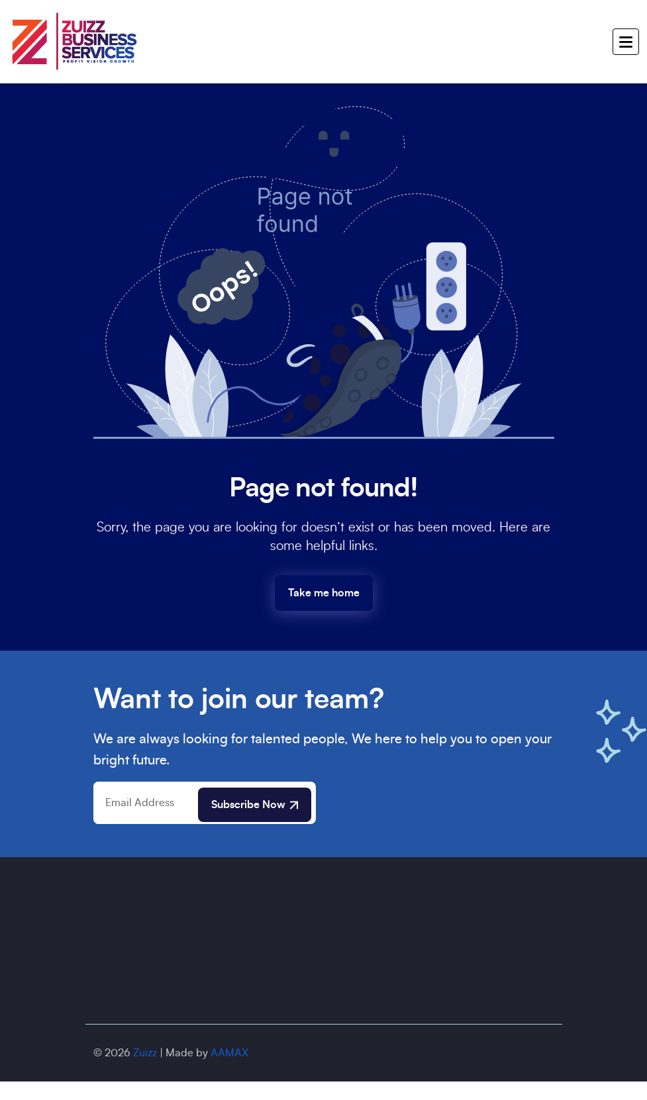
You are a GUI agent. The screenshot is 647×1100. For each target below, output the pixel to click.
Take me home (324, 593)
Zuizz (145, 1053)
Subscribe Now (254, 805)
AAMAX (229, 1053)
